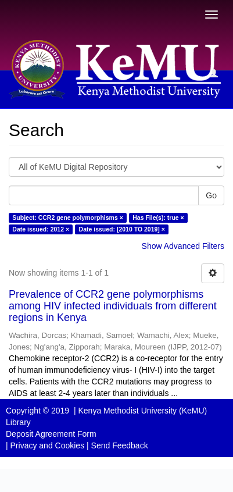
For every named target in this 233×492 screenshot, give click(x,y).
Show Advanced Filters (183, 246)
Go (211, 195)
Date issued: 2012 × (40, 229)
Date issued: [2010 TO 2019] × (122, 229)
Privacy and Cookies (47, 445)
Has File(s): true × (158, 217)
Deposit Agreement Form (51, 433)
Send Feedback (119, 445)
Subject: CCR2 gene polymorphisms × (67, 217)
